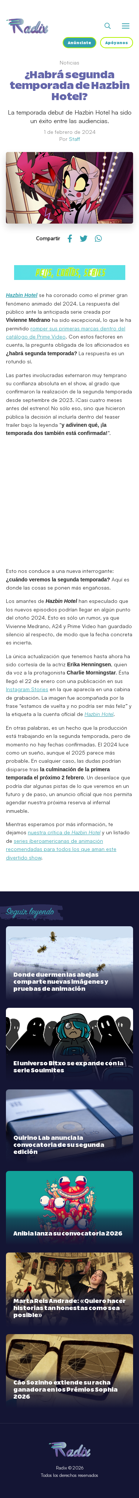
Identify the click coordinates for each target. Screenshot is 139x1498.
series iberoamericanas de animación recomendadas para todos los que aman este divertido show (61, 849)
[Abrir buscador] (108, 26)
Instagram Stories (27, 689)
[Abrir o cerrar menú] (125, 26)
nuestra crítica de (64, 832)
